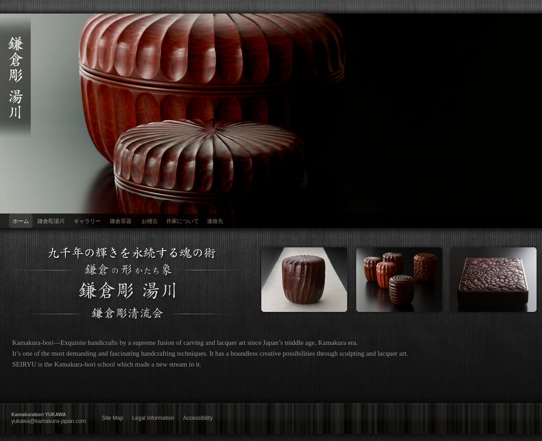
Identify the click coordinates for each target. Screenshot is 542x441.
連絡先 (215, 221)
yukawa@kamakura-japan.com (48, 421)
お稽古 (149, 221)
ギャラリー (87, 221)
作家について (182, 221)
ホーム (21, 221)
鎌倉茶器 (121, 221)
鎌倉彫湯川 (51, 221)
